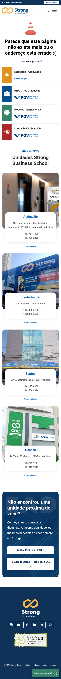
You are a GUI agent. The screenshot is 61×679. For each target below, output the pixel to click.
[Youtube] (19, 625)
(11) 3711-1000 (31, 233)
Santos (30, 374)
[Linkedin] (34, 625)
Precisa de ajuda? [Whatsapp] (45, 673)
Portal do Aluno (51, 2)
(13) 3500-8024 (31, 390)
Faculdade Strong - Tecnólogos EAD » (30, 564)
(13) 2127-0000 (31, 386)
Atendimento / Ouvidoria (12, 2)
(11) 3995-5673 (31, 314)
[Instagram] (11, 625)
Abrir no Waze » (30, 246)
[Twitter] (42, 625)
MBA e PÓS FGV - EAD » (30, 550)
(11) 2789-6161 (31, 462)
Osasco (30, 450)
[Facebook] (26, 625)
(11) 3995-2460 (31, 238)
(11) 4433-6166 (31, 310)
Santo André (30, 297)
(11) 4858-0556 (31, 466)
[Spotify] (50, 625)
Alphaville (30, 217)
